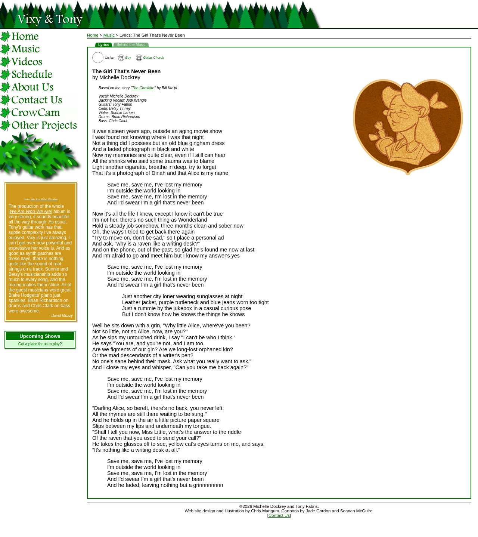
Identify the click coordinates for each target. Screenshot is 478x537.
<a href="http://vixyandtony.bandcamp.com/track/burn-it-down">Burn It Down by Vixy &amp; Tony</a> (41, 191)
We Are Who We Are (44, 199)
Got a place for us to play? (40, 344)
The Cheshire (143, 88)
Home (93, 35)
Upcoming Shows (39, 336)
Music (109, 35)
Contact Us (279, 515)
